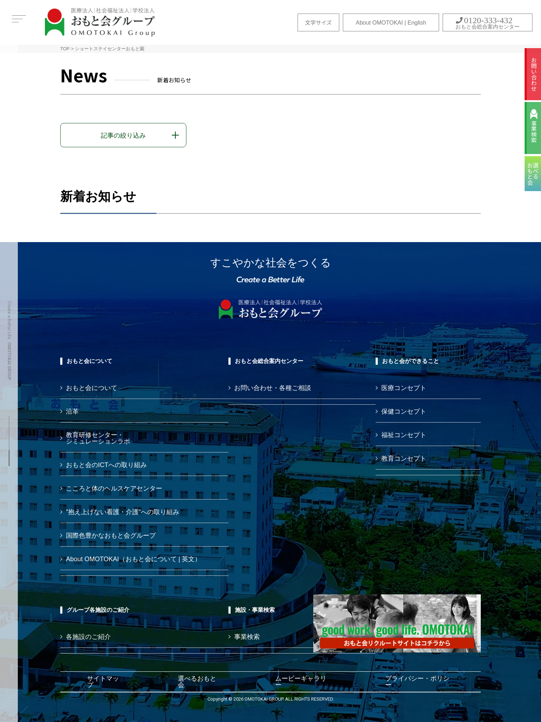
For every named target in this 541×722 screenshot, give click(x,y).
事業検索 (534, 131)
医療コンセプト (403, 387)
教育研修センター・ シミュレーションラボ (98, 438)
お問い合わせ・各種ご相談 (272, 387)
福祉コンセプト (403, 435)
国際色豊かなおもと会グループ (111, 535)
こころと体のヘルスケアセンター (114, 488)
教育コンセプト (403, 458)
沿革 (72, 411)
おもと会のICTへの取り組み (106, 464)
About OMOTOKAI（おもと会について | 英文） (133, 559)
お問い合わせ (534, 74)
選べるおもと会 (197, 681)
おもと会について (91, 387)
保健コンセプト (403, 411)
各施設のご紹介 (88, 636)
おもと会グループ (100, 22)
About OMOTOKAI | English (391, 23)
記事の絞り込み (123, 135)
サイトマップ (103, 681)
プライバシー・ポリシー (417, 681)
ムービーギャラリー (300, 681)
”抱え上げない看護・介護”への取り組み (122, 512)
